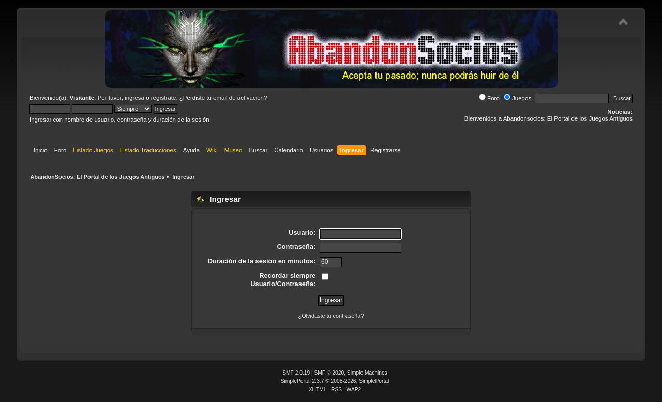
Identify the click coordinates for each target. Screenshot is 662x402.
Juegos (517, 98)
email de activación (238, 98)
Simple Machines (367, 373)
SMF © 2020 (329, 373)
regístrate (163, 98)
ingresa (134, 98)
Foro (489, 98)
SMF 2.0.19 (296, 373)
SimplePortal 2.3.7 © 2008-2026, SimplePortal (335, 381)
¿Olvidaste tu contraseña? (331, 315)
